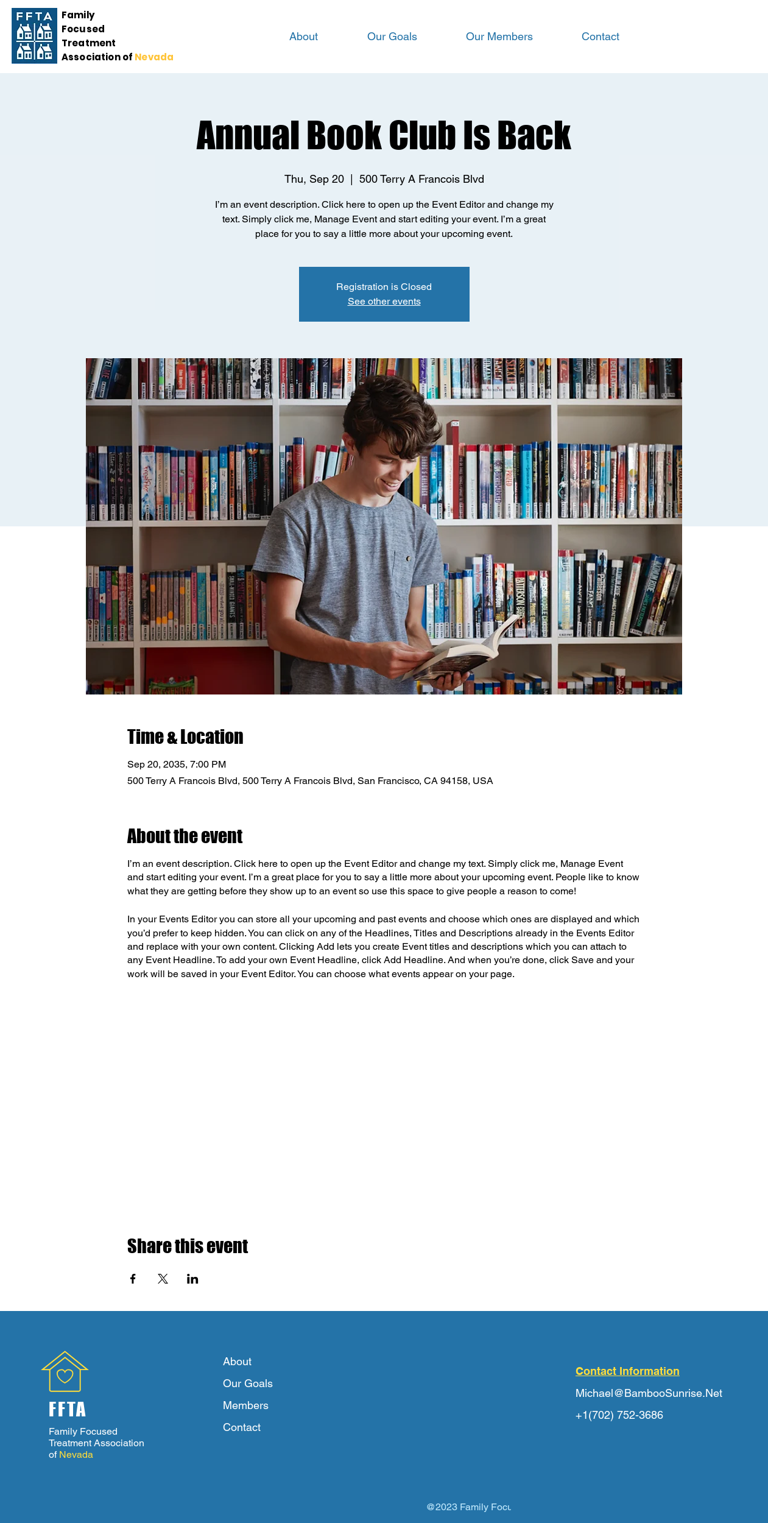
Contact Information (628, 1371)
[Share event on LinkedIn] (193, 1279)
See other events (384, 301)
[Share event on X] (163, 1279)
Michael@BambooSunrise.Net (649, 1393)
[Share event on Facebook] (133, 1279)
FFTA (68, 1409)
